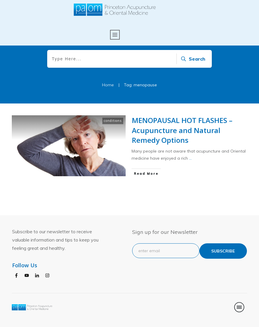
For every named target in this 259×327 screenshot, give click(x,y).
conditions (113, 137)
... (190, 174)
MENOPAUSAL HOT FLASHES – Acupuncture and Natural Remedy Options (182, 146)
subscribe (223, 251)
